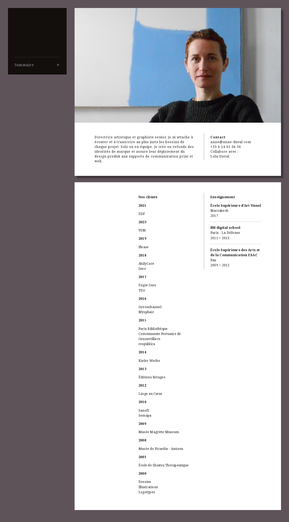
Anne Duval (37, 42)
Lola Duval (219, 156)
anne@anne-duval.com (230, 142)
